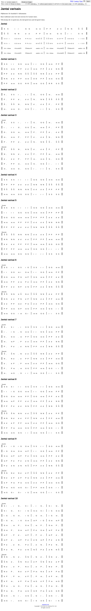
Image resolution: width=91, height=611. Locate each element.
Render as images (27, 2)
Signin (88, 1)
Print (81, 1)
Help (71, 1)
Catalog (76, 1)
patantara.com (45, 604)
